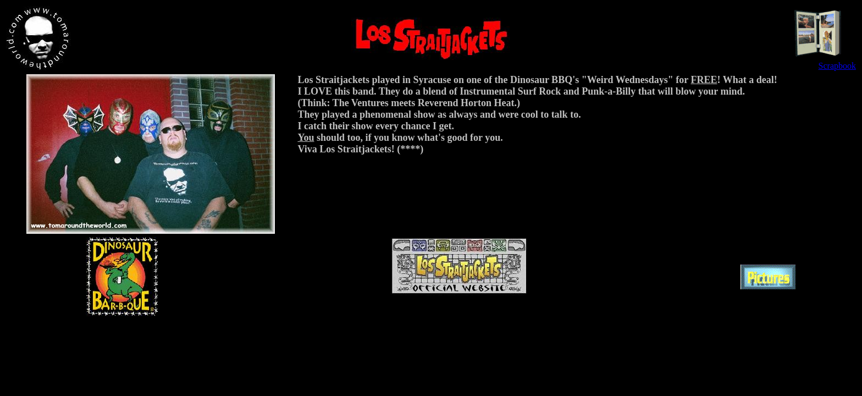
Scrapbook (837, 65)
